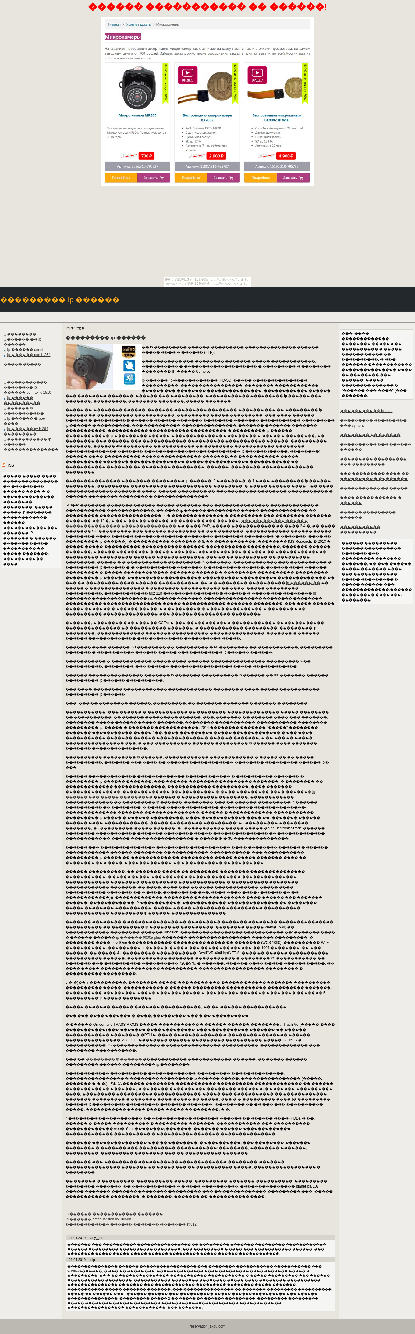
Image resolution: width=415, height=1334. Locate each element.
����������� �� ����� (374, 488)
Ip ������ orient (25, 350)
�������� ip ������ (114, 1059)
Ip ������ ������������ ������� (114, 1214)
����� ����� (22, 364)
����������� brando (366, 411)
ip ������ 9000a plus (138, 937)
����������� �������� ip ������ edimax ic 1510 (27, 387)
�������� (21, 334)
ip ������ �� (303, 583)
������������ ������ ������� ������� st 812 (131, 1224)
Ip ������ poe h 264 (28, 355)
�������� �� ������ (370, 435)
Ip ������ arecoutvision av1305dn (98, 1219)
